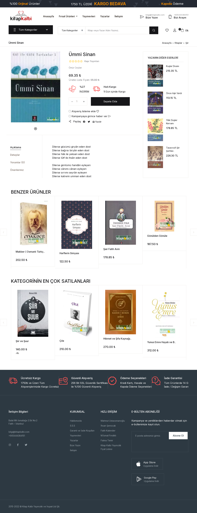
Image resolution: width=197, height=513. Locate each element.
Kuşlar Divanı (172, 66)
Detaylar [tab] (15, 154)
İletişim (119, 16)
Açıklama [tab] (15, 147)
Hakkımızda (76, 420)
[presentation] (155, 446)
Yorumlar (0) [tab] (17, 162)
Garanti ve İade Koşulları (82, 430)
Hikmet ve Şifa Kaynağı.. (117, 338)
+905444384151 (17, 435)
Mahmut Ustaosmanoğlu (113, 420)
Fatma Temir (107, 440)
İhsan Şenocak (108, 425)
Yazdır (97, 121)
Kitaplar (178, 43)
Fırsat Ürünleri (67, 16)
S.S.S (72, 425)
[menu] (71, 30)
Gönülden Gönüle (157, 235)
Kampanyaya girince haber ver (90, 116)
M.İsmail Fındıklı (108, 435)
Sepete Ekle (110, 101)
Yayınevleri (88, 16)
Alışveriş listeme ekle (84, 111)
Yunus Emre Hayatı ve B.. (161, 342)
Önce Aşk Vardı (174, 93)
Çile (62, 340)
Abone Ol (178, 435)
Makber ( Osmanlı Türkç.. (30, 251)
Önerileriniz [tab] (17, 169)
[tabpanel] (35, 87)
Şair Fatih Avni (111, 249)
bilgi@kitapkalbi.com (19, 432)
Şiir (187, 43)
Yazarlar (105, 16)
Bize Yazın (75, 445)
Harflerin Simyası (69, 253)
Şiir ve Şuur (22, 341)
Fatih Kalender (108, 430)
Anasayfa (48, 16)
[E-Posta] (150, 435)
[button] (175, 30)
